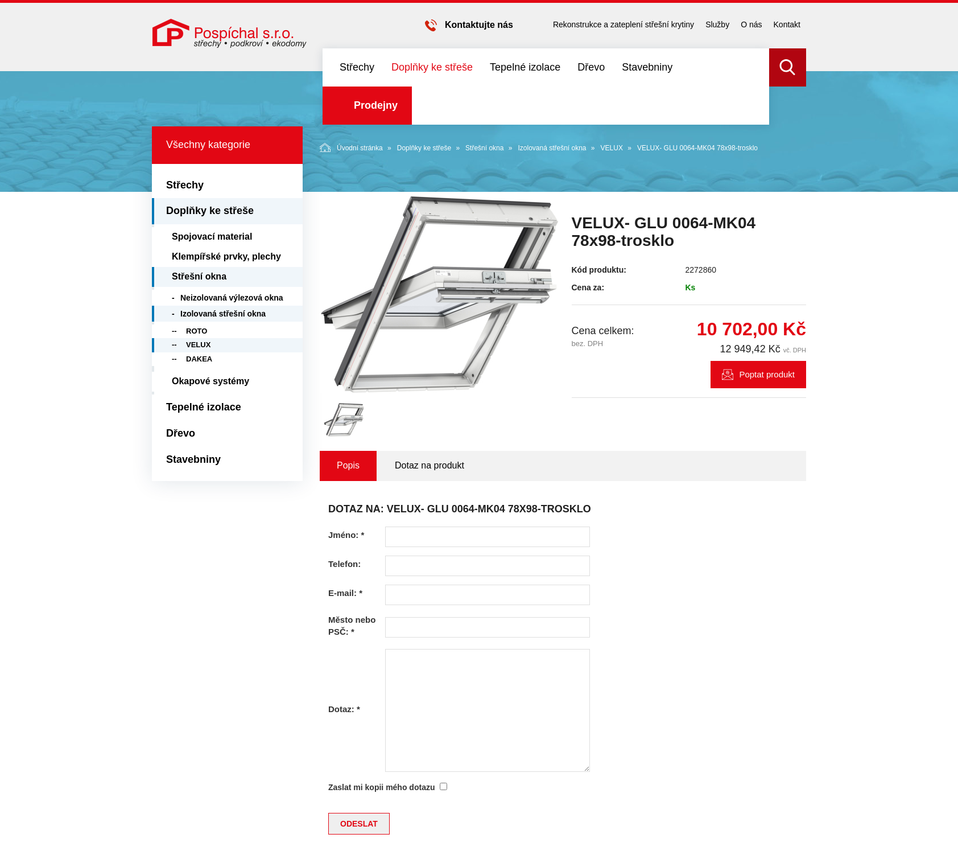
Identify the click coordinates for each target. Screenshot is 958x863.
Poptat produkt (767, 374)
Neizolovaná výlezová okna (231, 297)
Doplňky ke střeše (432, 67)
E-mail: (345, 593)
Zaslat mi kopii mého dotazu (381, 787)
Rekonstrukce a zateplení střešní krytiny (623, 24)
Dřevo (591, 67)
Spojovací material (212, 236)
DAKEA (199, 359)
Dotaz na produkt (429, 465)
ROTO (196, 331)
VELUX (612, 148)
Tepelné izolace (525, 67)
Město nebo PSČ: (351, 625)
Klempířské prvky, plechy (226, 256)
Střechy (357, 67)
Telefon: (344, 564)
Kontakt (787, 24)
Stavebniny (647, 67)
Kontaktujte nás (479, 25)
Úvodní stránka (351, 147)
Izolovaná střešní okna (552, 148)
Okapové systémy (210, 381)
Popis (348, 465)
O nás (751, 24)
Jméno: (346, 535)
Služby (717, 24)
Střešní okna (484, 148)
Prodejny (376, 105)
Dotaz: (344, 709)
